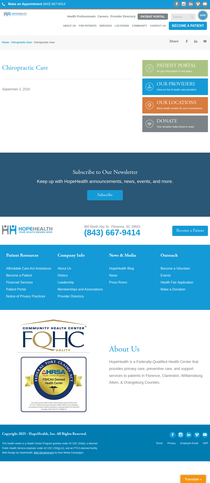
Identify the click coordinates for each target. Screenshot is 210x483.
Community (139, 25)
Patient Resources (22, 255)
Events (166, 275)
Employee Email (189, 443)
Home (5, 42)
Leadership (66, 282)
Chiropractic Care (21, 42)
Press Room (118, 282)
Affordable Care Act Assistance (28, 268)
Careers (103, 16)
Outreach (169, 255)
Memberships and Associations (80, 289)
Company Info (71, 255)
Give (203, 15)
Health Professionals (81, 16)
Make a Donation (173, 289)
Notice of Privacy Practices (25, 296)
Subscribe (105, 195)
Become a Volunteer (175, 268)
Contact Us (158, 25)
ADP (205, 443)
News (113, 275)
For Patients (87, 25)
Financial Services (19, 282)
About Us (69, 25)
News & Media (122, 255)
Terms (159, 443)
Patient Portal (153, 16)
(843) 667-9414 (33, 4)
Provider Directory (123, 16)
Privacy (172, 443)
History (63, 275)
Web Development (44, 452)
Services (105, 25)
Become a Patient (188, 25)
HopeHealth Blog (121, 268)
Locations (122, 25)
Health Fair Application (177, 282)
